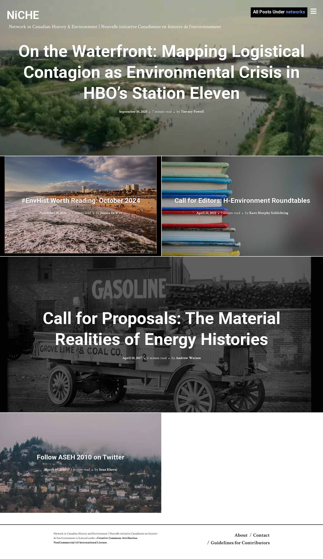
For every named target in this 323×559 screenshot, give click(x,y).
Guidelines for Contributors (240, 543)
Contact (261, 535)
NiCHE (23, 15)
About (241, 535)
